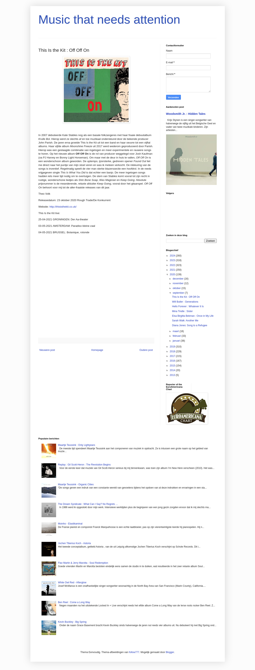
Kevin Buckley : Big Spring (72, 621)
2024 (173, 255)
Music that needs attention (109, 19)
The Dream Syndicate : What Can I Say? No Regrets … (88, 504)
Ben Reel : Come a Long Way (74, 602)
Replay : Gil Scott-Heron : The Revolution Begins (84, 464)
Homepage (97, 350)
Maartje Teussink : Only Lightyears (76, 445)
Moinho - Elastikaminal (70, 523)
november (178, 283)
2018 (173, 351)
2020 (173, 274)
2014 (173, 370)
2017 (173, 356)
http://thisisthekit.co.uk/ (62, 206)
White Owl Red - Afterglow (72, 582)
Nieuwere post (47, 350)
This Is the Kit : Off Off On (186, 296)
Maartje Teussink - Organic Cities (76, 484)
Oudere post (146, 350)
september (179, 292)
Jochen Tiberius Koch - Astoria (74, 543)
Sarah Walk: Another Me (185, 320)
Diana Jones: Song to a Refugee (189, 325)
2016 (173, 360)
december (178, 278)
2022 (173, 265)
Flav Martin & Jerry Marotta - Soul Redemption (83, 562)
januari (176, 340)
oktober (177, 288)
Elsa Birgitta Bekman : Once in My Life (192, 315)
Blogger (170, 652)
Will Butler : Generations (185, 301)
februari (177, 335)
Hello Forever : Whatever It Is (188, 306)
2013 (173, 375)
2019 (173, 346)
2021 (173, 269)
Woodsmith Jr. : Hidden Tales (186, 113)
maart (176, 331)
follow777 (134, 652)
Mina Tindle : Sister (182, 311)
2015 (173, 365)
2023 (173, 260)
